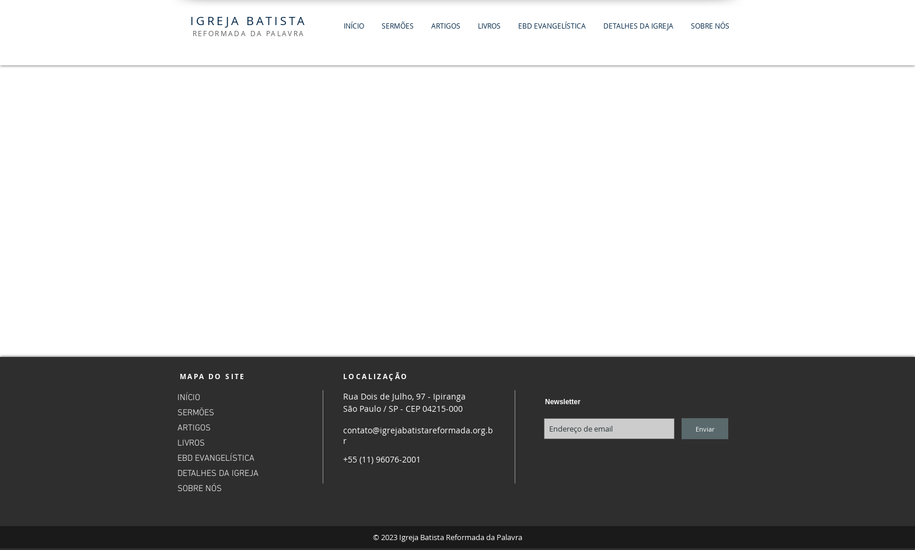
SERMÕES (195, 413)
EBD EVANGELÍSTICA (215, 458)
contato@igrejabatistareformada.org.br (418, 435)
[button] (397, 26)
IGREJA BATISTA (248, 21)
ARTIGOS (194, 428)
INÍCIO (188, 398)
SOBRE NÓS (199, 489)
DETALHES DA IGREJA (218, 473)
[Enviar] (705, 428)
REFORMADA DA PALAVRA (249, 33)
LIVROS (191, 443)
